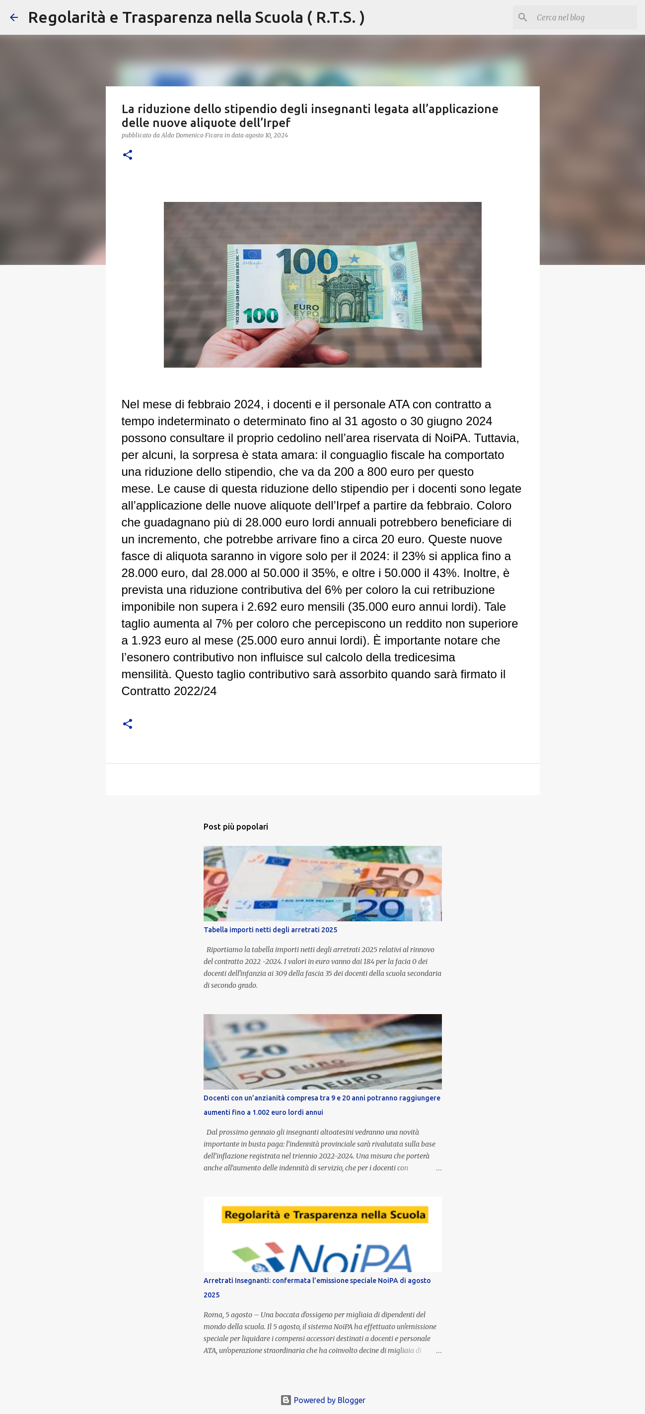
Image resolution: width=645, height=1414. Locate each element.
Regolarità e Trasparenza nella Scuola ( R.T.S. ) (196, 17)
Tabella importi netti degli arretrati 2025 (270, 930)
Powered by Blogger (322, 1400)
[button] (128, 155)
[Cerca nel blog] (585, 17)
